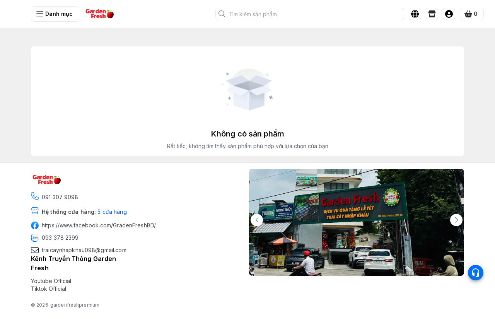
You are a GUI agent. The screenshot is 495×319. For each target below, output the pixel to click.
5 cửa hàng (111, 211)
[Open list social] (475, 272)
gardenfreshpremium (74, 305)
